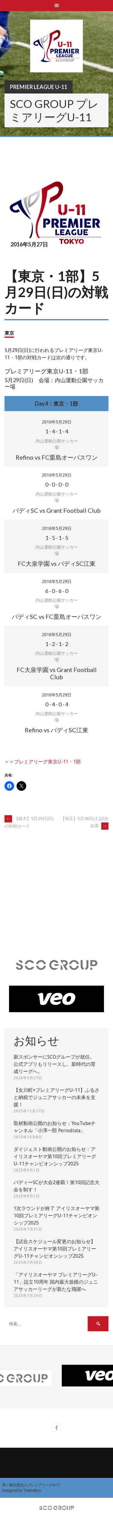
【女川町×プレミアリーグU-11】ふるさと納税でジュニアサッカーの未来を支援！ (56, 1097)
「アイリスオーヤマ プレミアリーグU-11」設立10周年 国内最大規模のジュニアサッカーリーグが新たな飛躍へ (56, 1282)
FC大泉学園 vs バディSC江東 (57, 563)
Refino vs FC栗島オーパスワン (57, 457)
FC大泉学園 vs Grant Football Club (57, 673)
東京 (9, 333)
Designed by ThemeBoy (21, 1490)
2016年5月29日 (56, 422)
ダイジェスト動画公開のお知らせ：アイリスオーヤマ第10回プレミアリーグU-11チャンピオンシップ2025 (55, 1156)
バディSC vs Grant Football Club (57, 510)
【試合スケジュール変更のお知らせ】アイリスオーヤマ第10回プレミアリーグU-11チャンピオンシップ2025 (55, 1249)
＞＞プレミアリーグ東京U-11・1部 (43, 762)
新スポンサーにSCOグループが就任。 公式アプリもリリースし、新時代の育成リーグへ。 (55, 1064)
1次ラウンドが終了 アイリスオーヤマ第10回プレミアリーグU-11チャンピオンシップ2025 (56, 1216)
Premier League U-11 (38, 87)
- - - (56, 431)
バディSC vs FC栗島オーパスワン (57, 616)
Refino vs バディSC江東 (56, 729)
